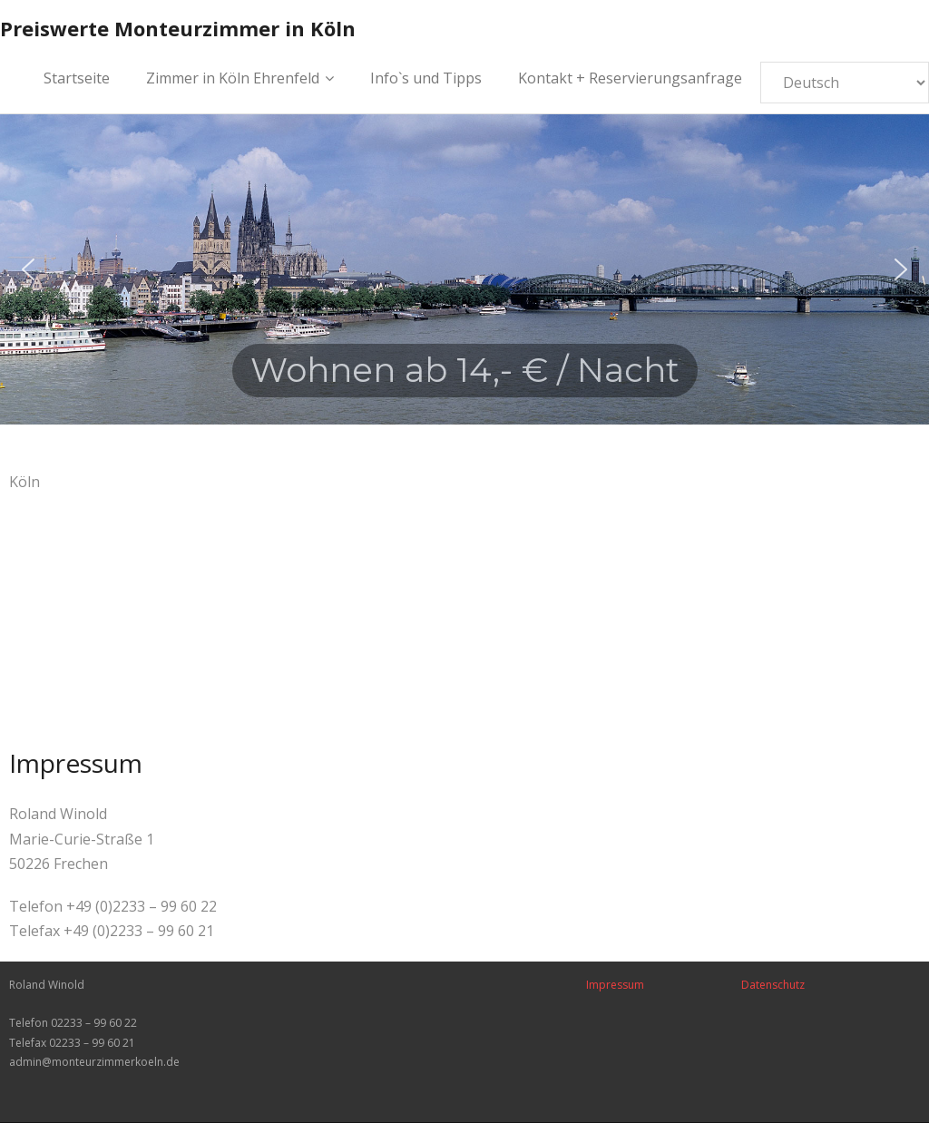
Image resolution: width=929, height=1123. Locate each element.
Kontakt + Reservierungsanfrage (630, 78)
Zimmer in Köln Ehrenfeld (232, 78)
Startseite (77, 78)
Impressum (615, 984)
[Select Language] (844, 82)
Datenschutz (773, 984)
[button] (28, 269)
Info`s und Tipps (426, 78)
